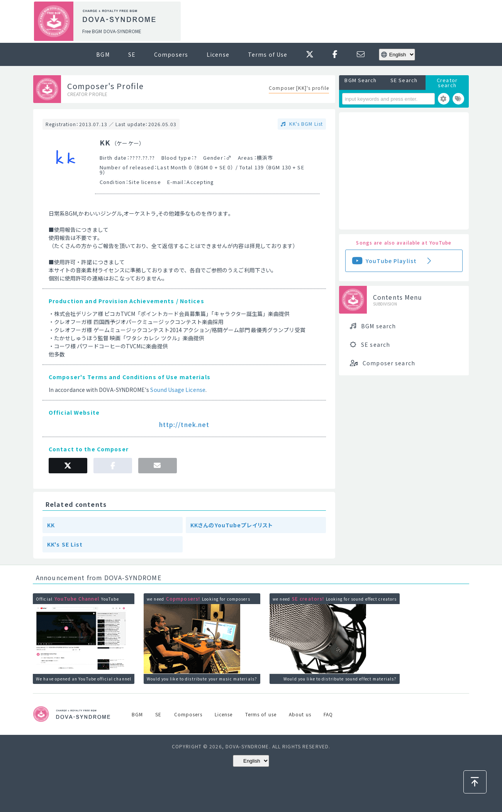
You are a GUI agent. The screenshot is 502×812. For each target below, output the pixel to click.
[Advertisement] (327, 21)
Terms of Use (267, 54)
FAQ (328, 714)
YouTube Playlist (391, 261)
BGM (102, 54)
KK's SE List (65, 544)
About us (300, 714)
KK (51, 525)
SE (132, 54)
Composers (171, 54)
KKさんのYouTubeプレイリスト (231, 525)
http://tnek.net (184, 424)
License (218, 54)
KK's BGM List (305, 123)
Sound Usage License (177, 389)
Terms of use (260, 714)
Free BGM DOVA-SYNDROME (111, 31)
